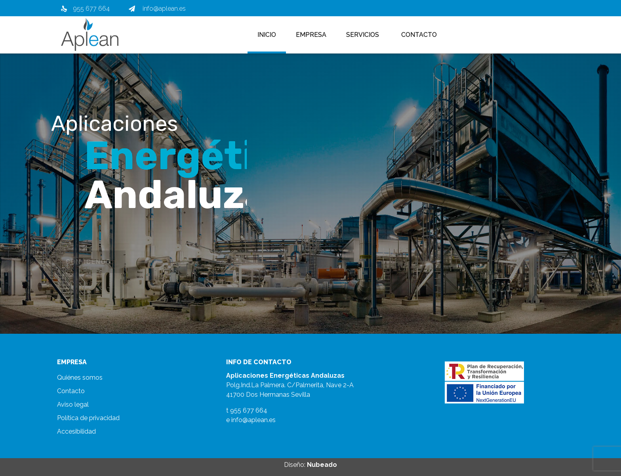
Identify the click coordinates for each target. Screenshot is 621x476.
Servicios (362, 34)
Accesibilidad (76, 431)
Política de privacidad (88, 418)
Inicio (266, 34)
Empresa (311, 34)
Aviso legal (73, 404)
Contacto (419, 34)
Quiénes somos (80, 377)
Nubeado (322, 464)
